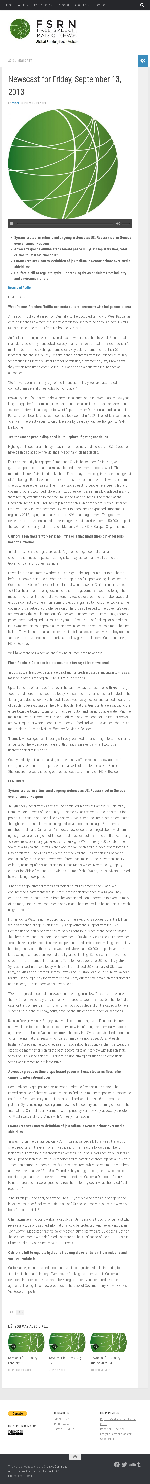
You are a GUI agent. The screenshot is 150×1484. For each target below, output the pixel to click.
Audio (21, 5)
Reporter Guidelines (112, 1429)
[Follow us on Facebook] (117, 1464)
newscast (25, 61)
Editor (16, 103)
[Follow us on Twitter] (124, 1464)
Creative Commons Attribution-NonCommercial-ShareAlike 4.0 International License (37, 1471)
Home (8, 5)
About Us (81, 5)
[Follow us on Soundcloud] (132, 1464)
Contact (100, 5)
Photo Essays (43, 5)
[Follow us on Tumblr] (139, 1464)
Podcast (63, 5)
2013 (11, 61)
